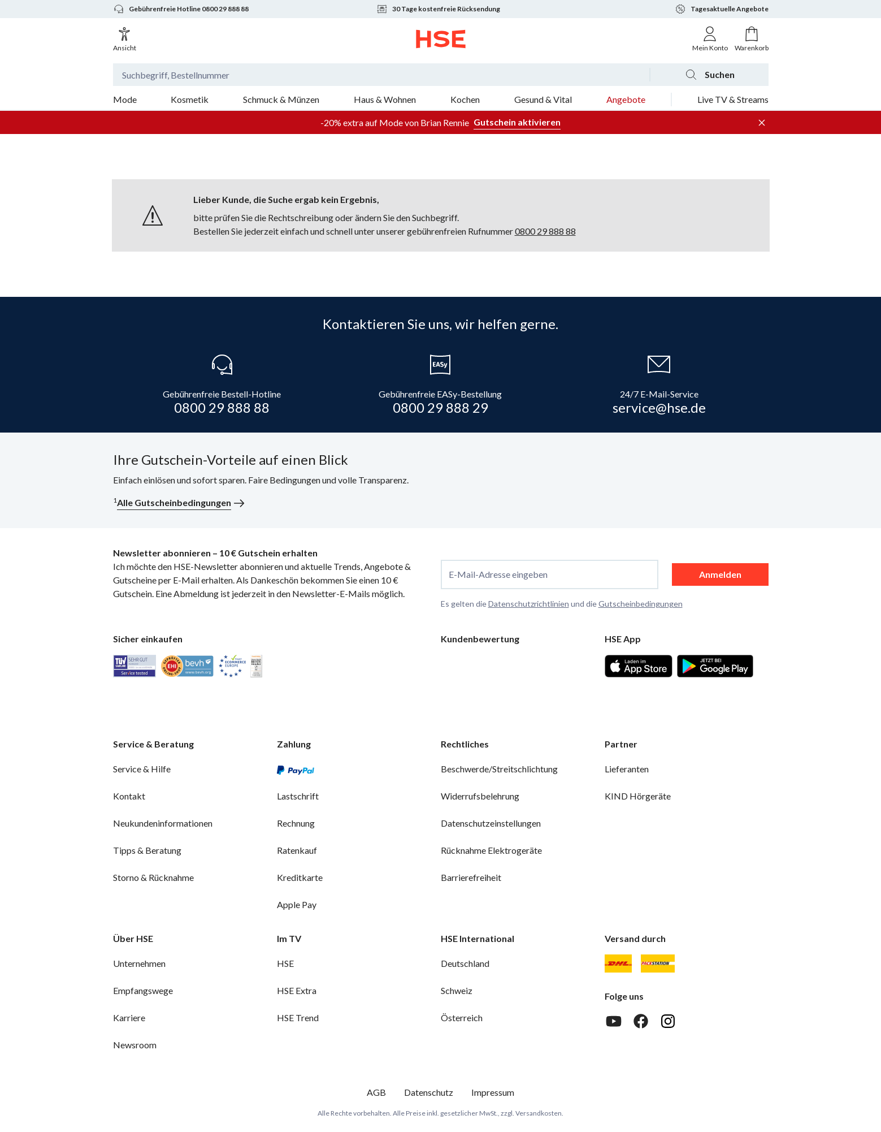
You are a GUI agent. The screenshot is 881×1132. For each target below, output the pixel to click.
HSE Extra (296, 990)
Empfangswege (143, 990)
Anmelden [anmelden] (720, 574)
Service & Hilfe (142, 768)
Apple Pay (296, 904)
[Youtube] (614, 1021)
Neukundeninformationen (162, 823)
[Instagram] (668, 1021)
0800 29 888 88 (545, 231)
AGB (376, 1092)
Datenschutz (428, 1092)
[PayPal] (295, 769)
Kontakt (129, 795)
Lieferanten (627, 768)
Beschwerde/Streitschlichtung (499, 768)
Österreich (462, 1017)
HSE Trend (298, 1017)
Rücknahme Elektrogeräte (491, 850)
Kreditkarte (300, 877)
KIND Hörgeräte (638, 795)
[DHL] (618, 963)
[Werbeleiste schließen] (762, 122)
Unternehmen (139, 963)
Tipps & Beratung (147, 850)
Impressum (492, 1092)
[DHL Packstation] (658, 963)
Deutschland (465, 963)
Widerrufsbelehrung (480, 795)
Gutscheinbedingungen (640, 603)
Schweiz (456, 990)
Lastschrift (298, 795)
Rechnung (296, 823)
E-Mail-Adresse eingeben (498, 574)
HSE (285, 963)
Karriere (129, 1017)
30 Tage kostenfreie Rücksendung (438, 9)
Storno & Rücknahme (153, 877)
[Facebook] (641, 1021)
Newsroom (135, 1044)
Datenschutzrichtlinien (528, 603)
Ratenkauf (297, 850)
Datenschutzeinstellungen (491, 823)
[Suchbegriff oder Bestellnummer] (381, 74)
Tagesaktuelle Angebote (722, 9)
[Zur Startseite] (440, 39)
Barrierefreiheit (471, 877)
